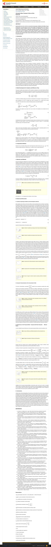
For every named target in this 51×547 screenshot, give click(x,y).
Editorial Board (5, 14)
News (33, 6)
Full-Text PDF (41, 10)
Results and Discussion (6, 43)
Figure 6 (21, 292)
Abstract (40, 9)
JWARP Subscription (6, 19)
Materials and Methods (6, 41)
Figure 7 (29, 292)
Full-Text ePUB (41, 12)
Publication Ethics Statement (7, 22)
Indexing (4, 11)
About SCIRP (23, 543)
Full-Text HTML (41, 11)
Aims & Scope (5, 13)
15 (22, 60)
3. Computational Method (21, 143)
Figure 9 (19, 355)
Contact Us (29, 543)
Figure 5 (41, 254)
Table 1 (19, 166)
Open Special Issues (6, 27)
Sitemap (27, 543)
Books (19, 6)
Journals (12, 6)
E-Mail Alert (5, 545)
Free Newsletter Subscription (7, 20)
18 (30, 61)
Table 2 (23, 257)
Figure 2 (26, 211)
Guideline (5, 15)
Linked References (42, 13)
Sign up (34, 545)
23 (16, 217)
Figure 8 (23, 338)
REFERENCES (19, 408)
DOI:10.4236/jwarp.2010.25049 (20, 11)
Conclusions (5, 44)
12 (24, 59)
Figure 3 (24, 212)
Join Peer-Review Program (13, 545)
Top (3, 32)
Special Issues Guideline (7, 30)
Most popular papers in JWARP (8, 21)
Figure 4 (32, 254)
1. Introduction (19, 36)
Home (6, 6)
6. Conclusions (19, 390)
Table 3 (34, 313)
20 (25, 101)
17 (23, 61)
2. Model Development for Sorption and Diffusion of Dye (27, 87)
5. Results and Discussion (21, 198)
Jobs (46, 6)
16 (44, 60)
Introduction (5, 35)
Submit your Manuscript (40, 545)
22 (18, 173)
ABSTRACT (18, 23)
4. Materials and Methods (21, 159)
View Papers (5, 12)
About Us (39, 6)
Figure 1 (23, 171)
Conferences (26, 6)
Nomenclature (19, 492)
